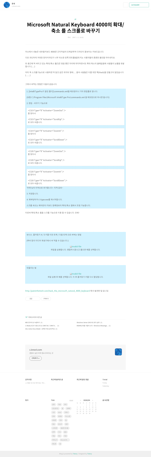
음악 (53, 404)
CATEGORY (139, 5)
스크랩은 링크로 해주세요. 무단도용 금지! (35, 383)
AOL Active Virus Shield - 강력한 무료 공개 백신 (40, 329)
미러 (60, 420)
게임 (53, 436)
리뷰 (65, 436)
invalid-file (75, 247)
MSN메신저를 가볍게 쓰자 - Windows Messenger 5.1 (92, 326)
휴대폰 (54, 420)
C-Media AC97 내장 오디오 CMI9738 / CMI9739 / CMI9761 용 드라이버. (41, 326)
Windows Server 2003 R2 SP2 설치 (88, 322)
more (71, 400)
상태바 (68, 408)
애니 (59, 436)
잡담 (65, 432)
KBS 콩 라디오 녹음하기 (32, 322)
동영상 (60, 416)
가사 (59, 432)
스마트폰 (54, 428)
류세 (14, 4)
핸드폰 (54, 444)
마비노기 (54, 440)
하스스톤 (67, 416)
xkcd (59, 412)
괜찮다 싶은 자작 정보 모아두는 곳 (41, 353)
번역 (53, 432)
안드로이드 (55, 408)
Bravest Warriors (65, 440)
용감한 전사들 (64, 428)
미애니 (66, 412)
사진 (53, 412)
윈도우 (60, 424)
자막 (65, 404)
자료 (59, 404)
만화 (53, 416)
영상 (53, 424)
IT (75, 19)
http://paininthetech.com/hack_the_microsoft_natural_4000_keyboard (57, 291)
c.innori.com (35, 350)
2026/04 (86, 400)
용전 (66, 424)
